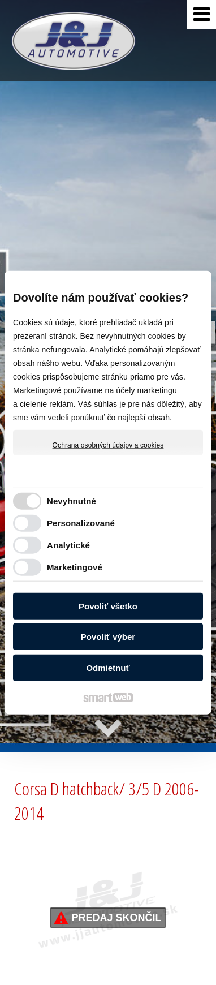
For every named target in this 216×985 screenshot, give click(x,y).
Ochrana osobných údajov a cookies (108, 445)
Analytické (68, 545)
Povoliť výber (108, 637)
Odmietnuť (107, 667)
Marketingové (74, 567)
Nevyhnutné (71, 501)
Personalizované (81, 523)
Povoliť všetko (108, 605)
